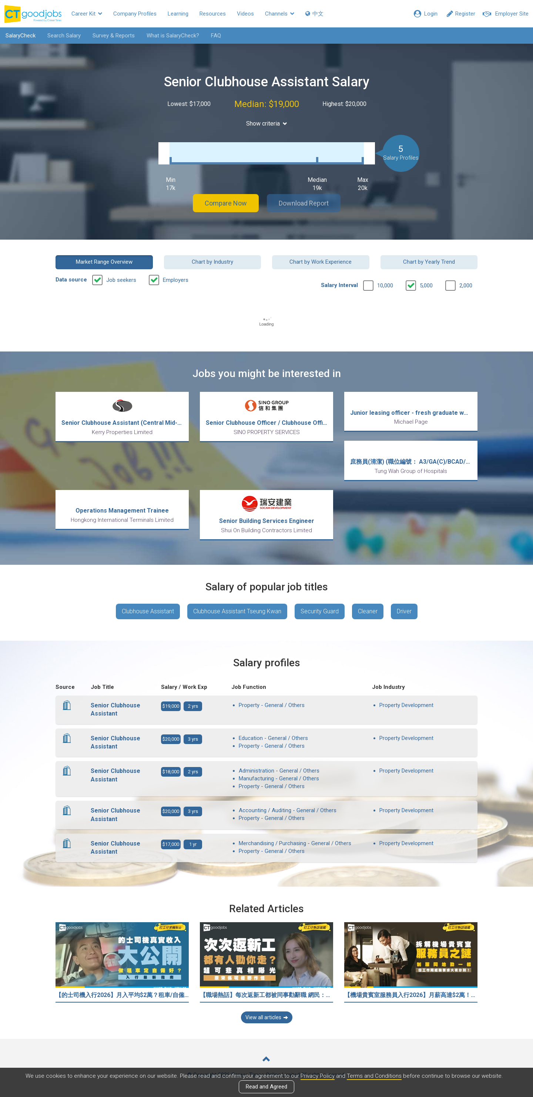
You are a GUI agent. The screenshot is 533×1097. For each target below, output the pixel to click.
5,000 (426, 285)
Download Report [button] (304, 203)
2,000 (465, 285)
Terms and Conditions (374, 1076)
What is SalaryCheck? (173, 35)
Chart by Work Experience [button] (320, 262)
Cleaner (368, 611)
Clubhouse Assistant (148, 611)
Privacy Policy (318, 1076)
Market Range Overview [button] (104, 262)
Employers (175, 280)
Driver (404, 611)
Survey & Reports (114, 35)
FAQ (216, 35)
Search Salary (64, 35)
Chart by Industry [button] (212, 262)
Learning (178, 13)
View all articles (266, 1017)
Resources (213, 13)
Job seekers (121, 280)
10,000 (385, 285)
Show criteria (266, 123)
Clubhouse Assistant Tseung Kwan (237, 611)
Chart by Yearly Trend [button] (429, 262)
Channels (279, 13)
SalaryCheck (21, 35)
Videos (245, 13)
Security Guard (320, 611)
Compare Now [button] (226, 203)
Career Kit (86, 13)
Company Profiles (135, 13)
